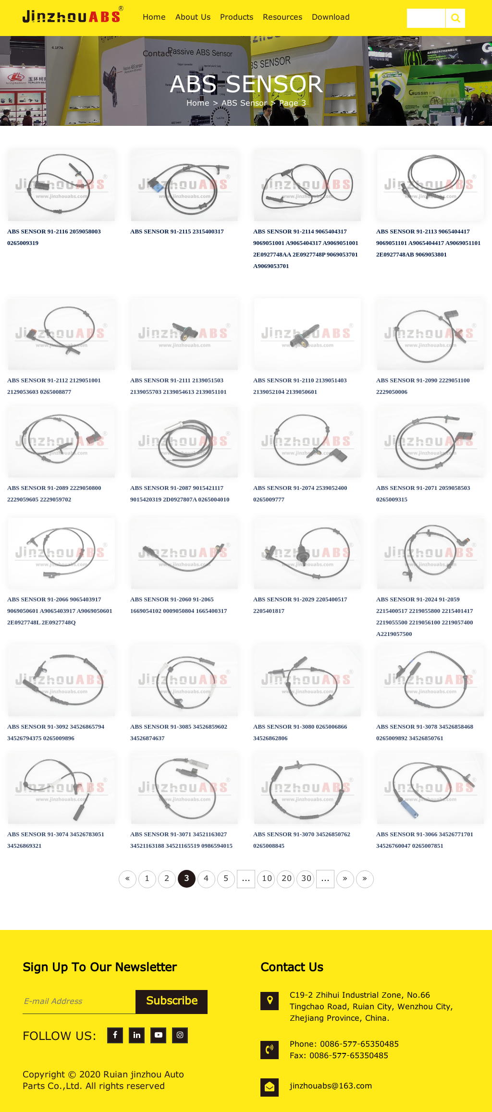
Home (197, 104)
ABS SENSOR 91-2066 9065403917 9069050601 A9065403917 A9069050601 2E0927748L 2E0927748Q (59, 666)
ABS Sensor (244, 104)
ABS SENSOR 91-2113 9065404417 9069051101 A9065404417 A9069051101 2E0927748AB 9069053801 (428, 248)
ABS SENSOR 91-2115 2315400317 (177, 237)
